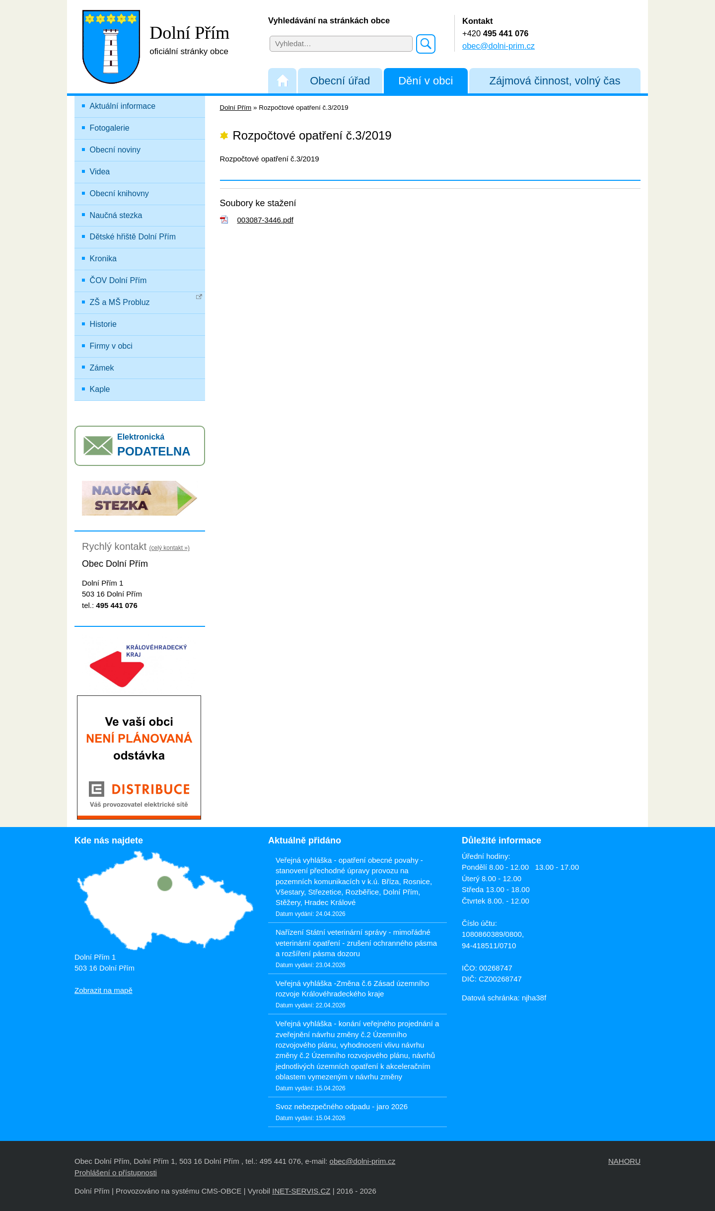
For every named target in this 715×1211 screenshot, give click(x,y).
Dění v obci (425, 81)
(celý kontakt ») (169, 547)
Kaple (100, 389)
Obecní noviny (115, 150)
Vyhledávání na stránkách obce (329, 20)
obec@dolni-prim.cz (498, 45)
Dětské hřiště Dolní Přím (133, 236)
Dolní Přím (236, 107)
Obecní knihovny (119, 193)
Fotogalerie (110, 128)
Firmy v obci (111, 346)
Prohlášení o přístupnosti (115, 1172)
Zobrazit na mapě (103, 990)
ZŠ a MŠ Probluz (146, 300)
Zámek (102, 368)
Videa (100, 171)
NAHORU (624, 1161)
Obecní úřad (340, 81)
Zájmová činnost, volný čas (554, 81)
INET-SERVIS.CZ (301, 1191)
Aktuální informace (123, 106)
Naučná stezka (116, 215)
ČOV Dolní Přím (118, 280)
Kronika (103, 258)
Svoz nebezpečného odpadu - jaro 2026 (342, 1106)
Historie (103, 324)
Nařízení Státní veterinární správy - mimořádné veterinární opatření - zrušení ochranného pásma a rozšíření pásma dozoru (356, 943)
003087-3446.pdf (265, 220)
